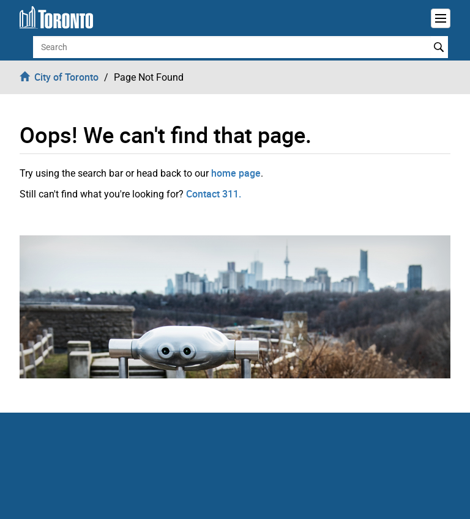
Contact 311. (213, 194)
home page (236, 173)
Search (439, 47)
